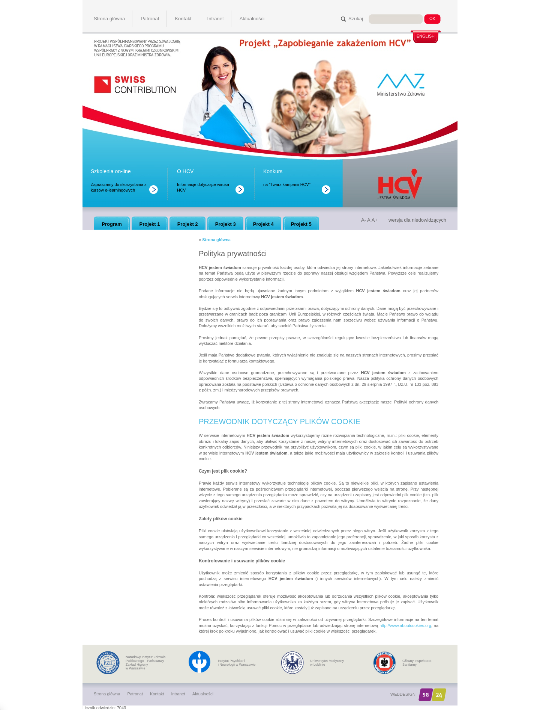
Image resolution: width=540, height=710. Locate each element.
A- (363, 220)
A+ (375, 220)
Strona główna (216, 239)
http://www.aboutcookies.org (405, 625)
